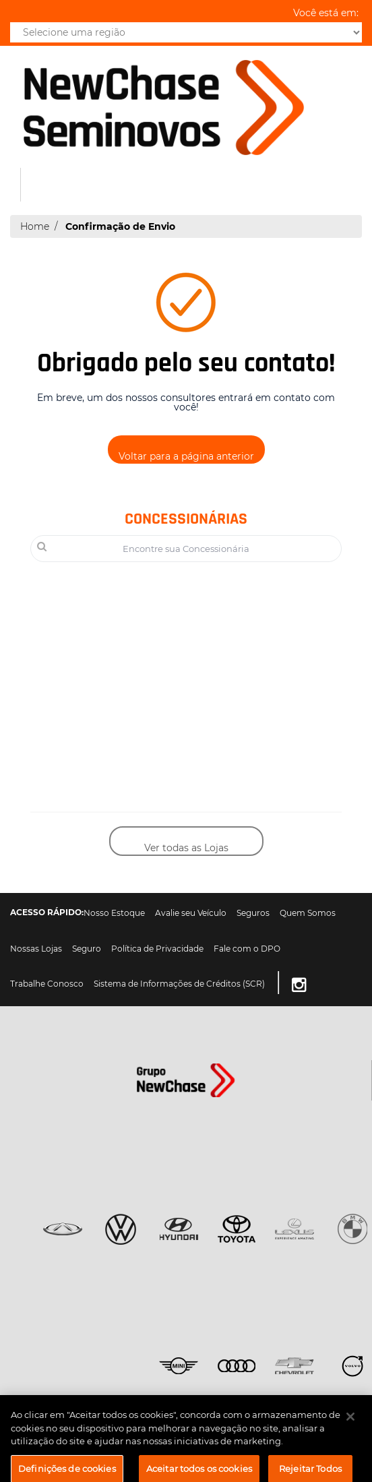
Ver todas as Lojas (186, 848)
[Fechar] (350, 1423)
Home (34, 226)
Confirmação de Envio (120, 226)
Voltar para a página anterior (186, 456)
